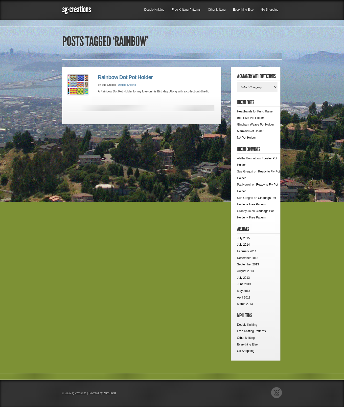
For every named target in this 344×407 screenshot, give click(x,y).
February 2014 (246, 251)
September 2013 (248, 264)
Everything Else (243, 9)
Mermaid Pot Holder (250, 131)
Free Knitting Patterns (186, 9)
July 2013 (243, 277)
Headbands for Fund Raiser (255, 111)
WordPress (109, 393)
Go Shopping (269, 9)
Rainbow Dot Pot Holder (125, 77)
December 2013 (247, 258)
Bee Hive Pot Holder (250, 118)
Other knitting (217, 9)
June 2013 (244, 284)
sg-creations (76, 9)
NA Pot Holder (246, 137)
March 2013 (245, 304)
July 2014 (243, 244)
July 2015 (243, 238)
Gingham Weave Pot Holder (255, 124)
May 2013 (243, 291)
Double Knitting (154, 9)
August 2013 (245, 271)
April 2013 (244, 297)
